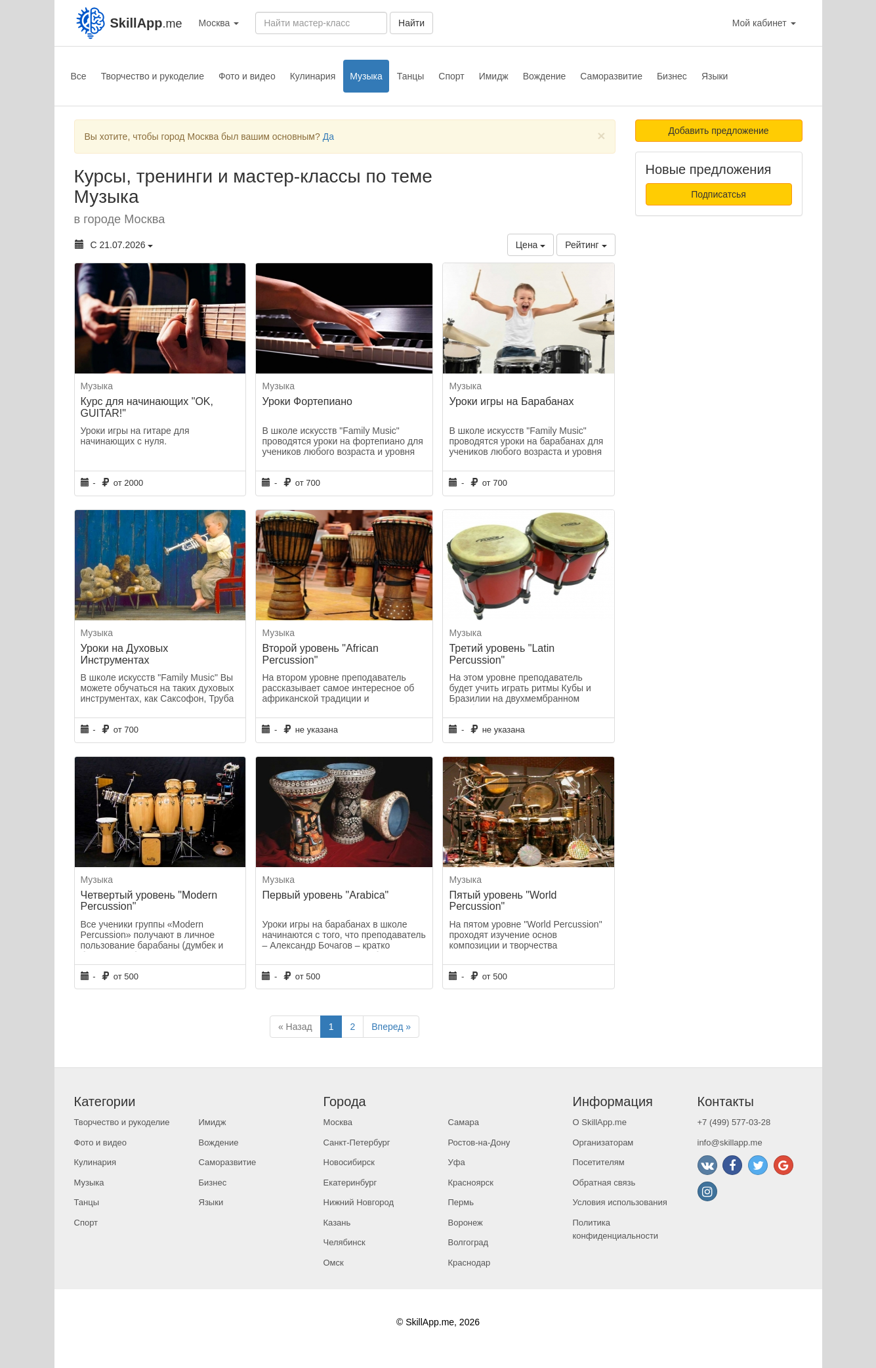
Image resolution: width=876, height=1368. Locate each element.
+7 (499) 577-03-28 (734, 1122)
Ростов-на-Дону (479, 1142)
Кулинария (313, 76)
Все (79, 76)
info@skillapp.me (730, 1142)
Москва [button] (219, 23)
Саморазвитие (611, 76)
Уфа (456, 1162)
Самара (463, 1122)
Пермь (461, 1202)
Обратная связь (604, 1182)
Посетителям (599, 1162)
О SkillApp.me (600, 1122)
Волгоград (468, 1242)
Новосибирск (349, 1162)
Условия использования (620, 1202)
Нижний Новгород (358, 1202)
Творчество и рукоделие (152, 76)
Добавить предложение (718, 130)
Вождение (544, 76)
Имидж (494, 76)
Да (328, 136)
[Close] (601, 135)
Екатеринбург (350, 1182)
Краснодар (469, 1263)
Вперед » (391, 1026)
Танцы (411, 76)
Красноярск (470, 1182)
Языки (714, 76)
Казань (337, 1223)
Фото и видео (247, 76)
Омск (333, 1263)
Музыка (366, 76)
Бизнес (672, 76)
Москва (337, 1122)
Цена (531, 245)
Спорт (451, 76)
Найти (411, 23)
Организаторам (603, 1142)
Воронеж (465, 1223)
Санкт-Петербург (356, 1142)
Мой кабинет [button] (764, 23)
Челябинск (344, 1242)
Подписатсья (718, 194)
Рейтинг (585, 245)
